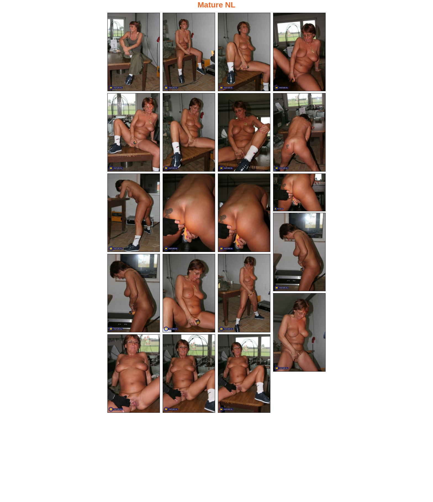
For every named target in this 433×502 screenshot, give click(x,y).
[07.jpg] (244, 132)
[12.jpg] (299, 192)
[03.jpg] (244, 52)
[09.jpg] (133, 213)
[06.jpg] (189, 132)
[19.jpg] (189, 373)
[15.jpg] (189, 293)
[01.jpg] (133, 52)
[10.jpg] (189, 213)
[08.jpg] (299, 132)
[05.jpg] (133, 132)
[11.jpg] (244, 213)
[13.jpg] (299, 252)
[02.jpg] (189, 52)
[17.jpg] (299, 332)
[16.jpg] (244, 293)
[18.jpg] (133, 373)
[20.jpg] (244, 373)
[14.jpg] (133, 293)
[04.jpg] (299, 52)
